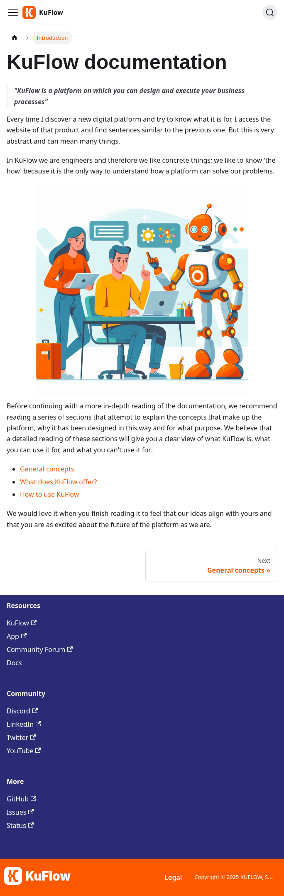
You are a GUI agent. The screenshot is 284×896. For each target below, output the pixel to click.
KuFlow (22, 622)
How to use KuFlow (49, 494)
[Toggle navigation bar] (13, 12)
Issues (20, 812)
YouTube (24, 750)
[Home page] (14, 38)
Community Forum (40, 649)
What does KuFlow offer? (58, 481)
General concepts (47, 469)
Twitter (21, 737)
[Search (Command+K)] (269, 12)
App (17, 636)
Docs (14, 662)
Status (20, 825)
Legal (173, 877)
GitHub (21, 798)
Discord (22, 710)
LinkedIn (24, 724)
